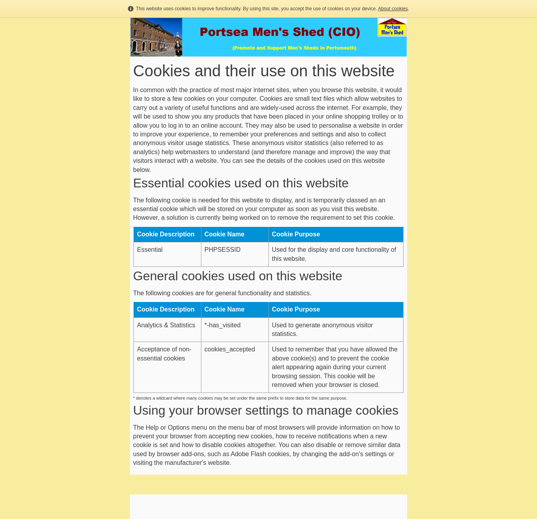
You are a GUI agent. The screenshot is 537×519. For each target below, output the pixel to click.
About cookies (392, 8)
